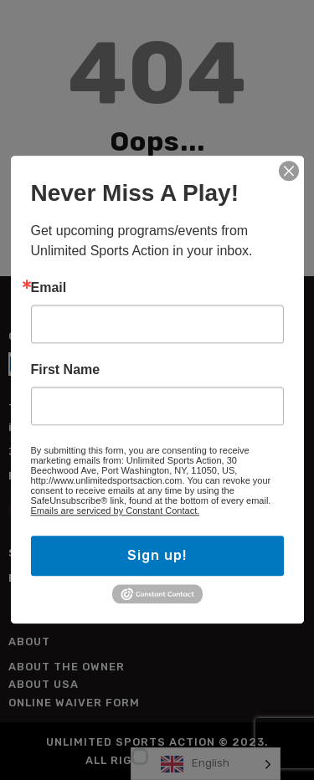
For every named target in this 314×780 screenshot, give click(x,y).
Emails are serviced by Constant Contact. (115, 510)
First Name (65, 370)
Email (49, 288)
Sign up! (156, 555)
